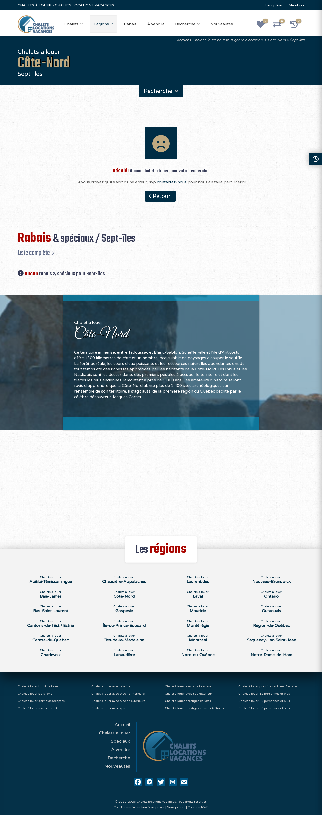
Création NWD (198, 807)
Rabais (130, 24)
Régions (101, 24)
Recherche (185, 24)
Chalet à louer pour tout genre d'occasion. (228, 40)
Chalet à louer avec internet (37, 708)
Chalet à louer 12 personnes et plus (264, 693)
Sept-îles (297, 40)
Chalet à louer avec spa (108, 708)
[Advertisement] (161, 480)
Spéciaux (120, 741)
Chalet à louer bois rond (35, 693)
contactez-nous (172, 182)
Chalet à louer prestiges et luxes (188, 701)
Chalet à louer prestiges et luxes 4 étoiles (194, 708)
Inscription (273, 5)
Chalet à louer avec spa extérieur (188, 693)
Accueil (182, 40)
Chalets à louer (114, 733)
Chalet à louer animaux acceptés (41, 701)
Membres (296, 5)
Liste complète (34, 253)
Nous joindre (176, 807)
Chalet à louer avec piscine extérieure (118, 701)
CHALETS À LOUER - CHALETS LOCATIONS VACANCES (66, 5)
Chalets (71, 24)
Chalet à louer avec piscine (110, 686)
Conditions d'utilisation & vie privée (139, 807)
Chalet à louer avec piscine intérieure (118, 693)
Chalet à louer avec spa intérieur (188, 686)
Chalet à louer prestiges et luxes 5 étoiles (268, 686)
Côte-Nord (277, 40)
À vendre (156, 24)
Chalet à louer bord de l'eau (38, 686)
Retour (162, 196)
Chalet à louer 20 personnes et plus (264, 701)
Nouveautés (221, 24)
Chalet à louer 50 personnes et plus (264, 708)
